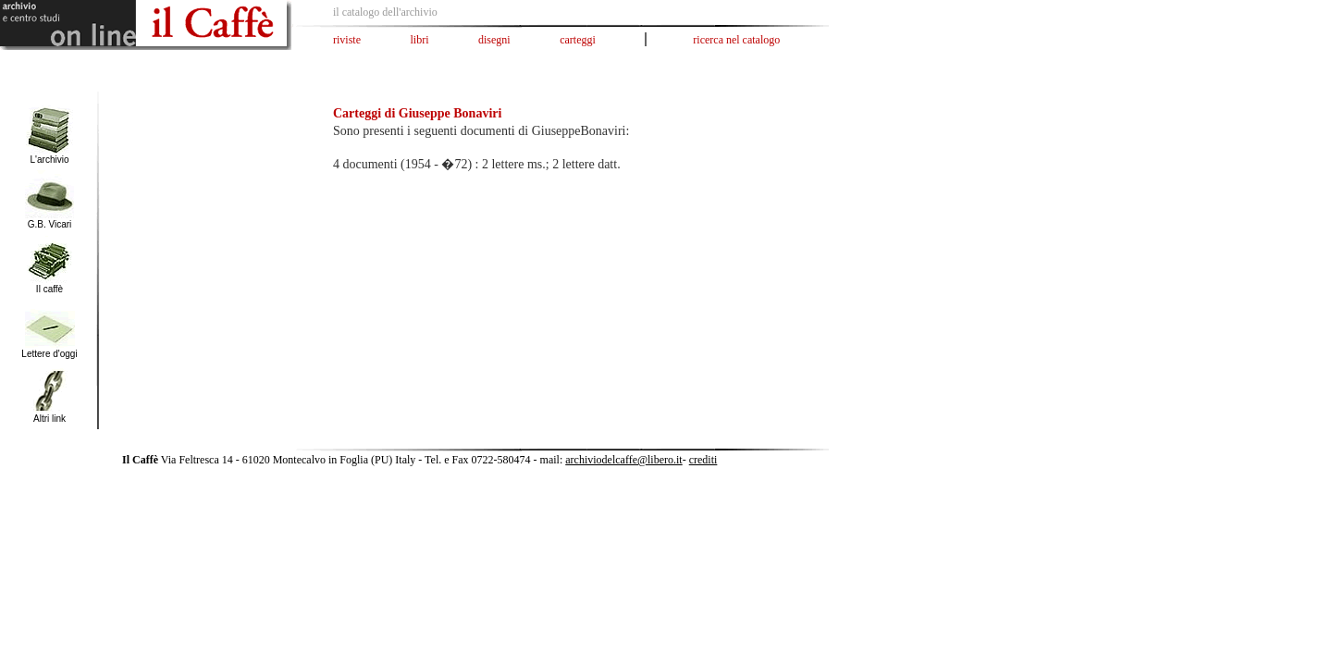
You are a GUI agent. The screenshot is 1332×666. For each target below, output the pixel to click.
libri (420, 39)
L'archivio (50, 159)
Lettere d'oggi (49, 354)
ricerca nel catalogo (736, 39)
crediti (703, 459)
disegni (494, 39)
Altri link (49, 418)
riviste (347, 39)
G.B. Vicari (50, 224)
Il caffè (49, 289)
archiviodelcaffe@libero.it (623, 459)
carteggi (578, 39)
